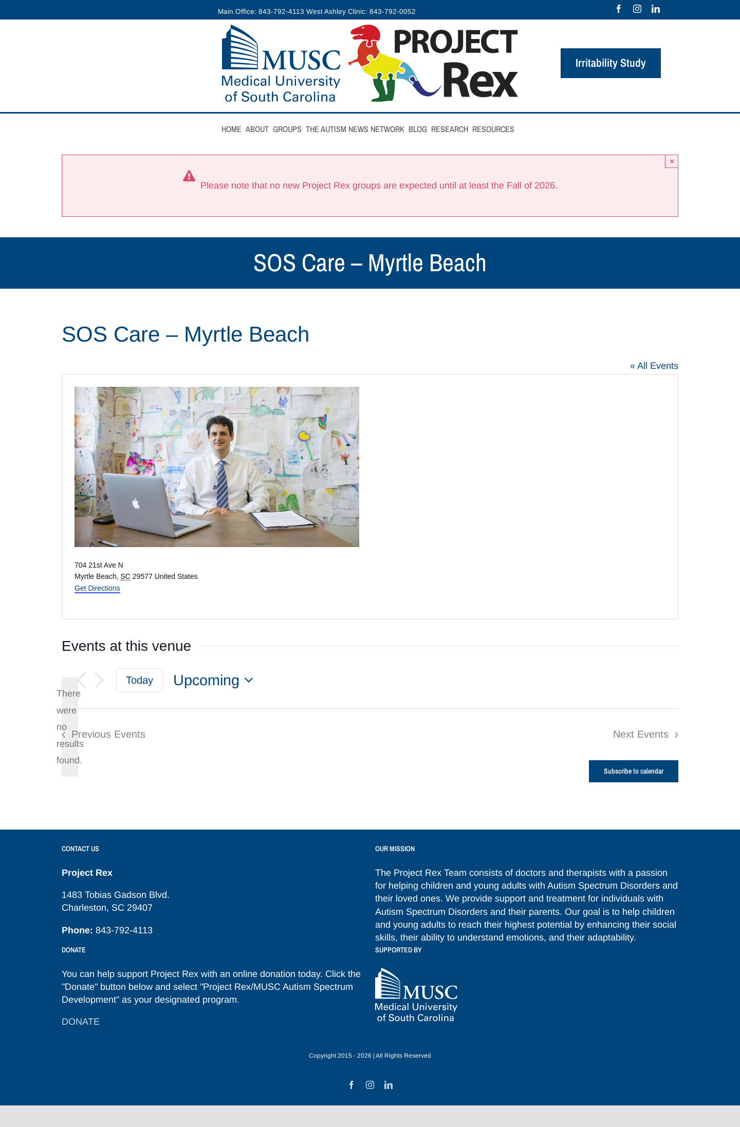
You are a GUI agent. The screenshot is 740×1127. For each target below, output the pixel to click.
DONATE (81, 1022)
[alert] (70, 727)
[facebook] (619, 9)
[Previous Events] (81, 680)
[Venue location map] (523, 497)
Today (139, 680)
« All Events (654, 366)
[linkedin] (656, 9)
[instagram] (637, 9)
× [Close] (672, 161)
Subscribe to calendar (633, 771)
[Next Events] (100, 680)
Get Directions (97, 588)
